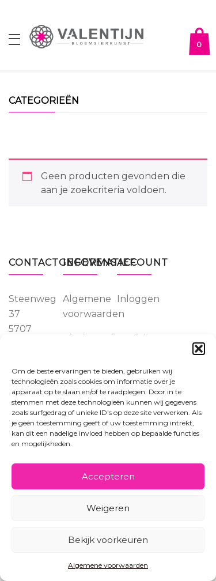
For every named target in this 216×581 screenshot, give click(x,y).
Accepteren (108, 476)
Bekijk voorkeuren (108, 539)
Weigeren (108, 508)
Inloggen (138, 298)
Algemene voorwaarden (108, 565)
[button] (198, 348)
